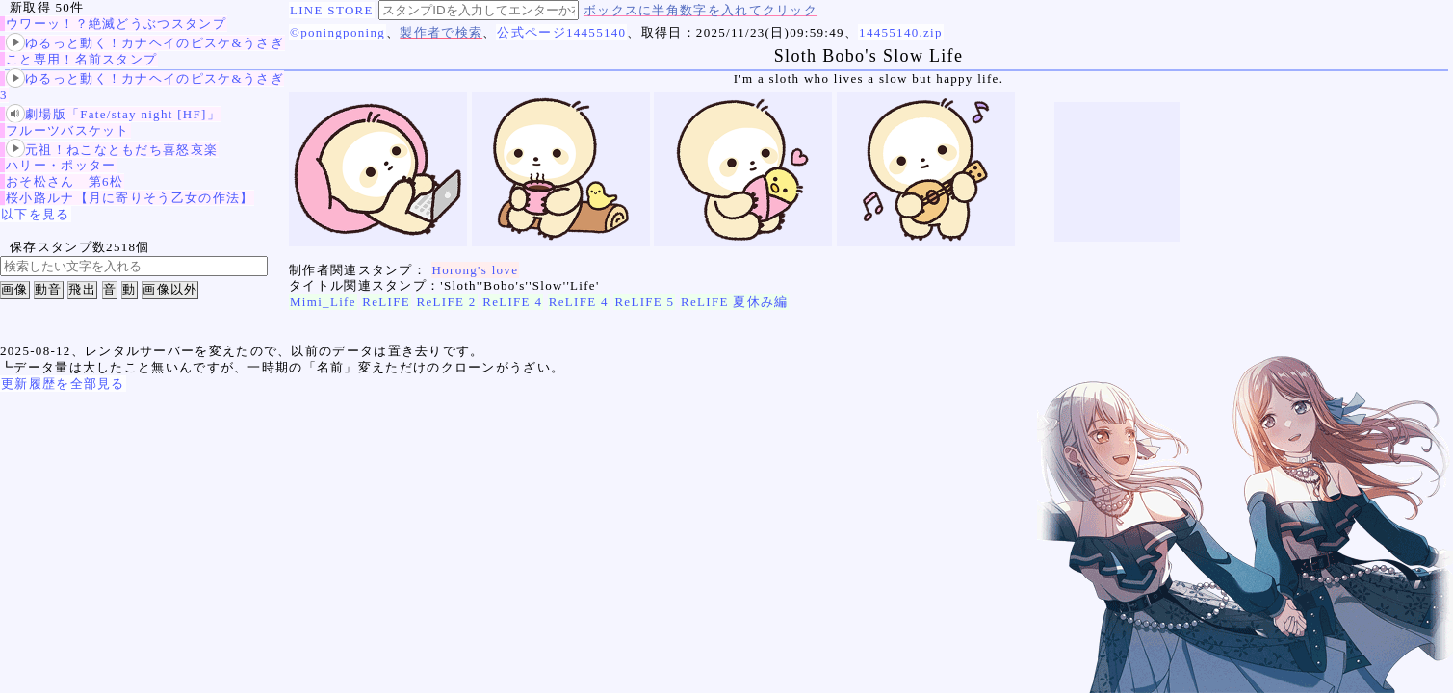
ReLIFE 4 (512, 302)
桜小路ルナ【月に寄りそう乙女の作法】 (129, 198)
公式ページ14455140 (561, 32)
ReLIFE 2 (447, 302)
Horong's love (475, 270)
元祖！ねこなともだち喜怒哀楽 (112, 149)
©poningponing (337, 32)
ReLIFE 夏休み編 (734, 302)
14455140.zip (901, 32)
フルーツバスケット (68, 130)
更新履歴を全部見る (63, 383)
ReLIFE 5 (644, 302)
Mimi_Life (323, 302)
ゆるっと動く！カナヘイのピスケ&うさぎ (145, 43)
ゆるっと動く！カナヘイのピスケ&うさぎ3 (142, 86)
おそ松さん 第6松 (64, 181)
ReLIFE (386, 302)
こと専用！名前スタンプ (81, 59)
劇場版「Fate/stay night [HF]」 (113, 114)
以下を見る (35, 214)
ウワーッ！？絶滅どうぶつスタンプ (116, 23)
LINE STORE (332, 10)
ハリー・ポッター (61, 165)
